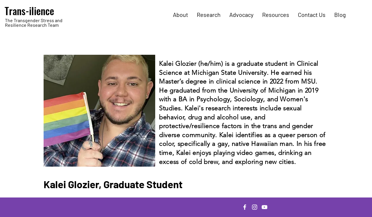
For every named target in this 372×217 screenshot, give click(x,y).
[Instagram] (254, 207)
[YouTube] (264, 207)
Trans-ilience (29, 10)
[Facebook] (244, 207)
